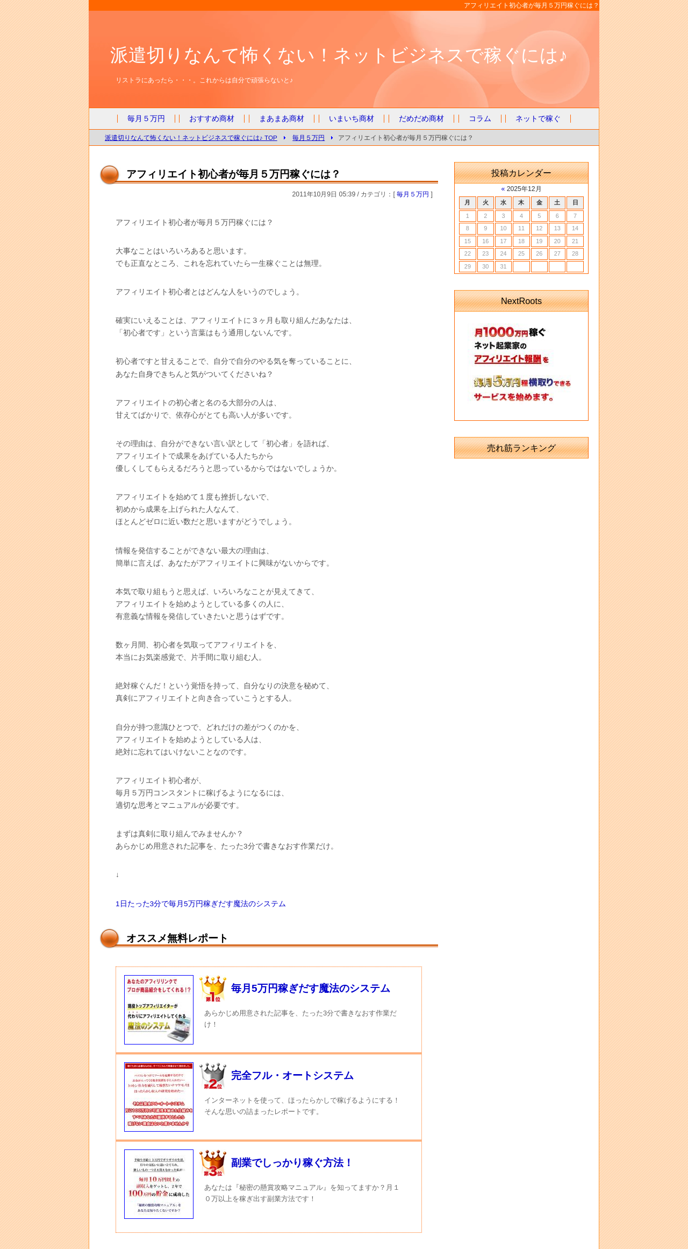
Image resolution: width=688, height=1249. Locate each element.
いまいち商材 (351, 119)
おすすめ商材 (211, 119)
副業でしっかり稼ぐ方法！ (292, 1162)
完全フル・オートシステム (292, 1075)
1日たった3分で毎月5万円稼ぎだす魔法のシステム (201, 904)
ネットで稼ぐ (538, 119)
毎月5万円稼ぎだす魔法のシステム (310, 988)
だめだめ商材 (421, 119)
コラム (480, 119)
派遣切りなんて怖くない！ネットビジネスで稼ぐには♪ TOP (191, 137)
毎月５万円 (146, 119)
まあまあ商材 (281, 119)
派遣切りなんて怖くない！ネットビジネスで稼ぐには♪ (339, 55)
